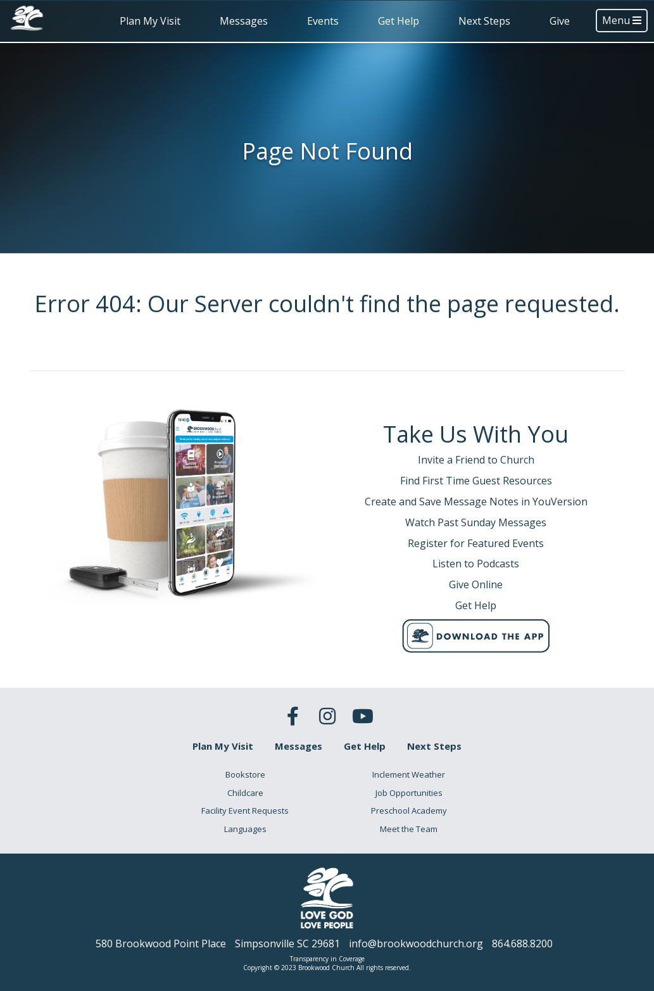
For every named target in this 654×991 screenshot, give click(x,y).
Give (560, 21)
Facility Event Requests (245, 810)
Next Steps (484, 21)
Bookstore (245, 774)
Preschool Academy (409, 810)
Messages (244, 21)
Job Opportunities (409, 792)
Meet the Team (408, 829)
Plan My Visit (150, 21)
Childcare (245, 792)
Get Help (398, 21)
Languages (245, 829)
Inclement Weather (408, 774)
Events (323, 21)
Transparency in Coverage (327, 958)
